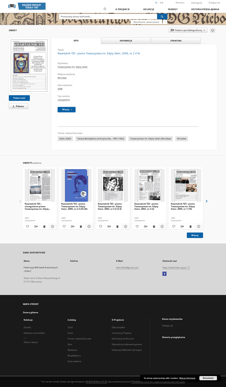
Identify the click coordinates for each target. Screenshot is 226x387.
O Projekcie (122, 9)
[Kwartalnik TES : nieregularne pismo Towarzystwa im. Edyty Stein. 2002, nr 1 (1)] (40, 185)
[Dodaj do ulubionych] (212, 30)
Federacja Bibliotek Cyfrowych (127, 349)
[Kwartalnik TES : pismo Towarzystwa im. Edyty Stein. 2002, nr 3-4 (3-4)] (113, 185)
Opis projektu (118, 327)
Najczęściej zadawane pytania (127, 344)
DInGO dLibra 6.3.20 (96, 381)
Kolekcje (148, 9)
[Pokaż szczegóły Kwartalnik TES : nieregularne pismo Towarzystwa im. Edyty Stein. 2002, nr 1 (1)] (52, 226)
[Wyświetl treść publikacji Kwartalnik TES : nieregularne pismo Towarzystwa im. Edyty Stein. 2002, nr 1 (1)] (44, 226)
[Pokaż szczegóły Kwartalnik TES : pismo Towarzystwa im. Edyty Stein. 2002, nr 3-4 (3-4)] (125, 226)
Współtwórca (74, 355)
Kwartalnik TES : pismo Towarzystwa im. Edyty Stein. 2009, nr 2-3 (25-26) (74, 206)
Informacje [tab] (126, 40)
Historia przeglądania (205, 9)
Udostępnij (196, 2)
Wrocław (62, 77)
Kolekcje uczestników (34, 332)
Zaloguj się (214, 2)
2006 (60, 88)
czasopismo (64, 99)
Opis (70, 344)
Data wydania (74, 361)
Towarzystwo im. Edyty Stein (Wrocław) (150, 138)
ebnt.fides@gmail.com (127, 267)
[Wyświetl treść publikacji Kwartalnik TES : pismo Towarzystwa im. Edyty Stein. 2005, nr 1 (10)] (190, 226)
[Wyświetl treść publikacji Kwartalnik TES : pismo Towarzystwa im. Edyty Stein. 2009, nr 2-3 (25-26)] (81, 226)
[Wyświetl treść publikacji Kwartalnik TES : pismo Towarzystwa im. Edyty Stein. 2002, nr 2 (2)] (154, 226)
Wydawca (72, 349)
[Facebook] (164, 274)
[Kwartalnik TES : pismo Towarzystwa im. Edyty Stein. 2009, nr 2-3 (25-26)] (76, 185)
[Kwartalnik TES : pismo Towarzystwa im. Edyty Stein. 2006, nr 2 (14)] (29, 65)
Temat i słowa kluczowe (79, 338)
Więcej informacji (187, 378)
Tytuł (70, 327)
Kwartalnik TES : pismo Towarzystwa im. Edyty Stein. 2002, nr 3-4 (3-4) (110, 206)
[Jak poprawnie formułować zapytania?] (165, 22)
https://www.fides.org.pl (176, 267)
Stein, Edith (65, 138)
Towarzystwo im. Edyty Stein (73, 66)
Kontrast (180, 2)
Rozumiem (208, 378)
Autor (70, 332)
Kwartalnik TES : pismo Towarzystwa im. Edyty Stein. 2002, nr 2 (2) (146, 206)
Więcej (194, 235)
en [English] (161, 3)
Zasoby (27, 327)
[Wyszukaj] (162, 16)
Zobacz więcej (31, 342)
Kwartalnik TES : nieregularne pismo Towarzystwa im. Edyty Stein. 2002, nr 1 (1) (37, 206)
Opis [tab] (76, 40)
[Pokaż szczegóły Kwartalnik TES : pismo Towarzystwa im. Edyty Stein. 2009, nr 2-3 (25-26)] (89, 226)
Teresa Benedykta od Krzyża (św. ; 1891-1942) (100, 138)
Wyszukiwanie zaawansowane (146, 22)
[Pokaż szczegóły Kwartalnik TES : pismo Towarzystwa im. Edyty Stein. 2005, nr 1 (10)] (198, 226)
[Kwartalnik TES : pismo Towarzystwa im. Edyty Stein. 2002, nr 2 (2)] (150, 185)
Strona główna (30, 312)
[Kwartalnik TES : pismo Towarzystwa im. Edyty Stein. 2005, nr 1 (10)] (186, 185)
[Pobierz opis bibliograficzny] (35, 226)
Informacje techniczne (123, 338)
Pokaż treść (19, 97)
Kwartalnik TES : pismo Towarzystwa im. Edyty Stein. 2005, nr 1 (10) (183, 206)
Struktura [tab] (176, 40)
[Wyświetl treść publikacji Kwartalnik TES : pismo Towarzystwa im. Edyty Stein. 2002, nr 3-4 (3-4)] (117, 226)
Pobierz (17, 106)
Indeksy (172, 9)
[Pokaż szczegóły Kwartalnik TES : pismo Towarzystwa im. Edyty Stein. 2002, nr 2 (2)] (162, 226)
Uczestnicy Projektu (121, 332)
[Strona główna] (105, 9)
